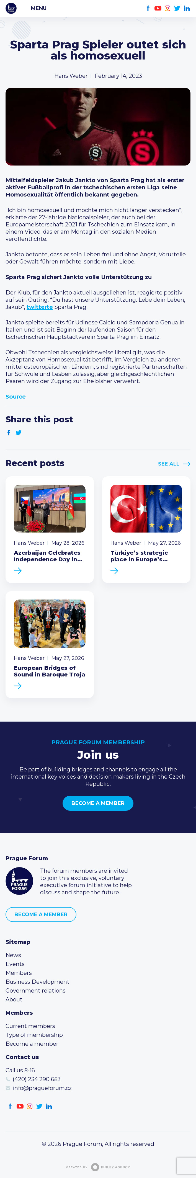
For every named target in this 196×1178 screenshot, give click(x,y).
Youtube (157, 8)
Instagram (167, 8)
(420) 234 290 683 (37, 1079)
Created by (98, 1167)
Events (15, 964)
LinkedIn (187, 8)
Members (19, 973)
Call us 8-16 (20, 1070)
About (14, 999)
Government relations (36, 990)
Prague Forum (11, 8)
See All (168, 464)
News (13, 955)
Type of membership (34, 1035)
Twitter (177, 8)
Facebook (148, 8)
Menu (39, 8)
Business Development (37, 981)
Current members (30, 1026)
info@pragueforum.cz (42, 1088)
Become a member (98, 803)
